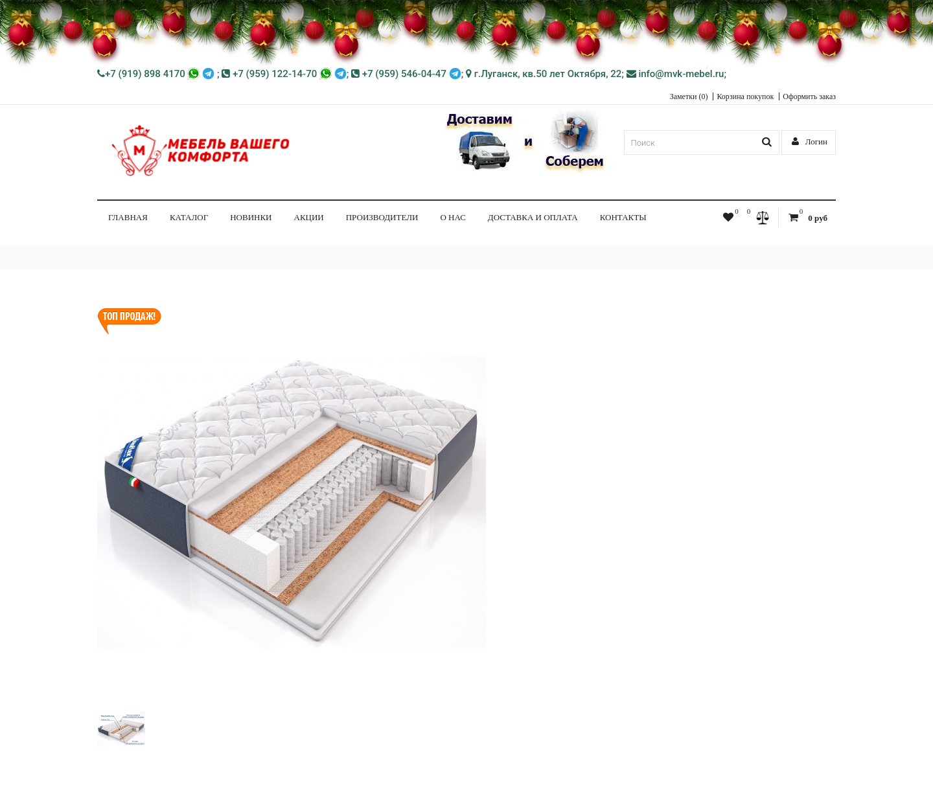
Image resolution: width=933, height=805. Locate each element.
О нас (452, 217)
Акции (309, 217)
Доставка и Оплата (533, 217)
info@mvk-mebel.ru (675, 74)
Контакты (623, 217)
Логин (810, 141)
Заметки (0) (689, 96)
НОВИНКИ (250, 217)
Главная (128, 217)
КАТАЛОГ (189, 217)
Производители (382, 217)
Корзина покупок (745, 96)
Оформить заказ (809, 96)
